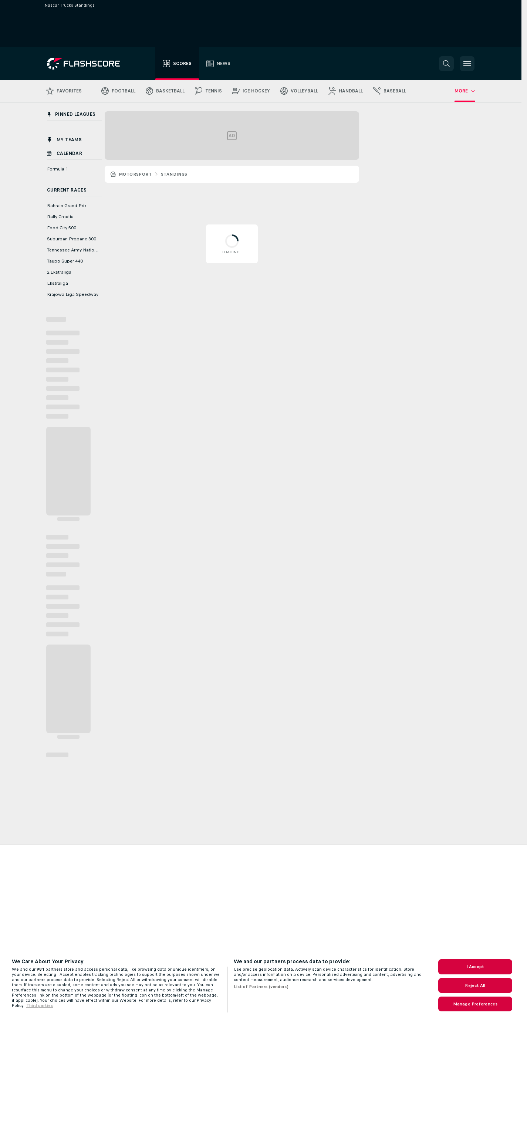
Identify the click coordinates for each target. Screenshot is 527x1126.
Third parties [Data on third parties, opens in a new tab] (39, 1005)
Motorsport (135, 174)
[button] (446, 63)
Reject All (475, 985)
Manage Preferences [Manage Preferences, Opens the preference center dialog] (475, 1004)
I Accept (475, 966)
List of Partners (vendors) (261, 986)
